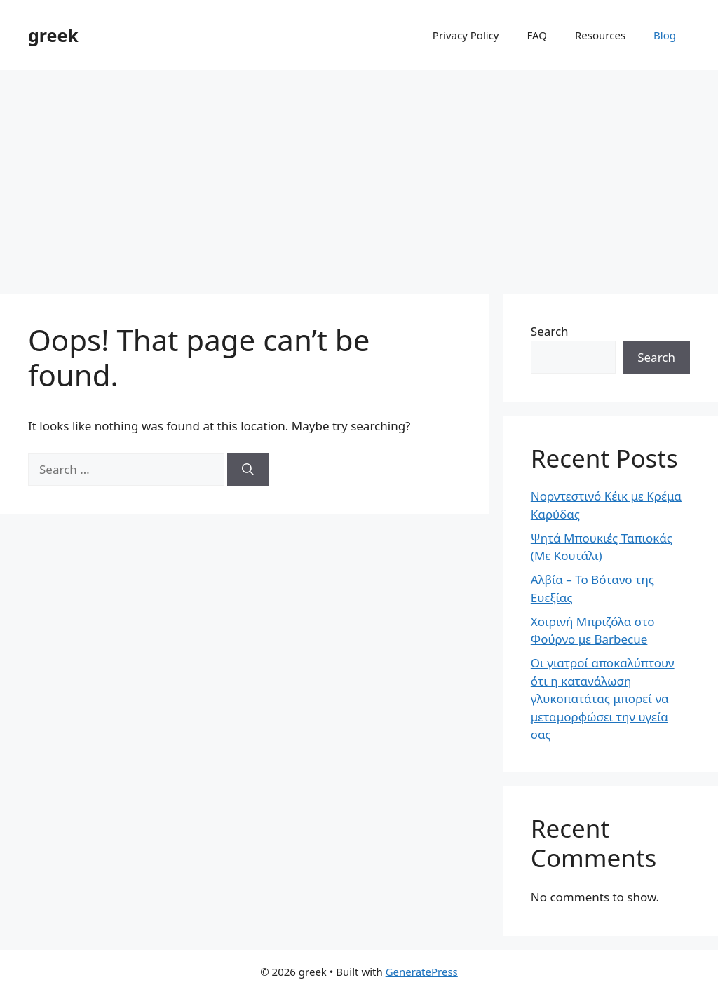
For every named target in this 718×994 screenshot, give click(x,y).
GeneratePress (422, 972)
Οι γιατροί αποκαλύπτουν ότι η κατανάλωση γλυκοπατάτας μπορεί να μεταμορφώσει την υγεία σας (603, 698)
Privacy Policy (466, 35)
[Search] (248, 469)
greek (53, 35)
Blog (664, 35)
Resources (600, 35)
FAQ (537, 35)
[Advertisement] (359, 175)
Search (550, 331)
